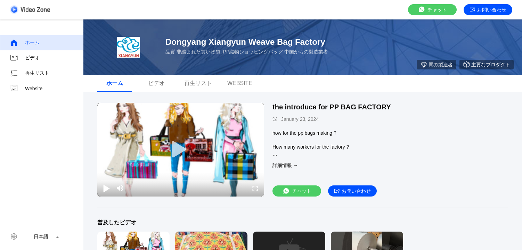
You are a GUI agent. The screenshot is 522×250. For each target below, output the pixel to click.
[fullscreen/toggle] (255, 188)
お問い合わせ (488, 9)
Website (26, 88)
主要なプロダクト (486, 64)
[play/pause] (106, 188)
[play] (180, 149)
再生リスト (29, 73)
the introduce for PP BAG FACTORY (331, 107)
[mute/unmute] (120, 188)
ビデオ (25, 58)
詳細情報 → (285, 165)
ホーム (25, 43)
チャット (432, 9)
